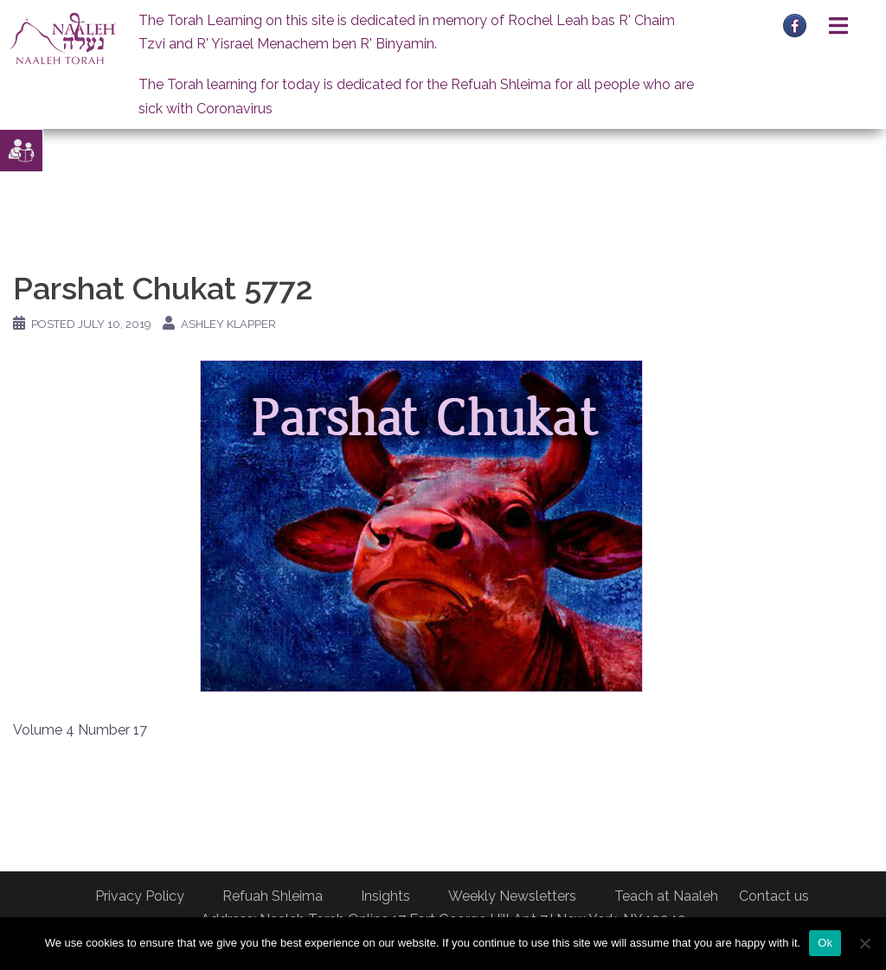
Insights (385, 896)
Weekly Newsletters (512, 896)
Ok (825, 942)
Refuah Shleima (272, 896)
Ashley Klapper (228, 324)
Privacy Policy (139, 896)
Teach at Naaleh (666, 896)
